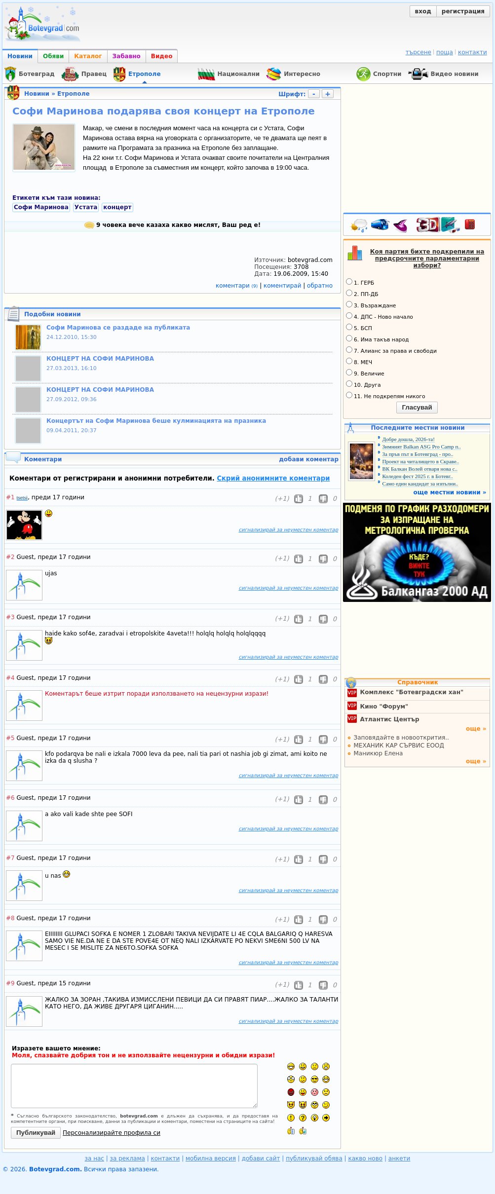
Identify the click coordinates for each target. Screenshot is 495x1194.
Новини (20, 56)
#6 (10, 797)
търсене (418, 52)
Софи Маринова (41, 207)
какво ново (365, 1158)
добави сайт (261, 1158)
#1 (10, 497)
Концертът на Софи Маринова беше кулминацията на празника (156, 420)
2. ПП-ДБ (362, 294)
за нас (94, 1158)
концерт (117, 207)
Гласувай (417, 407)
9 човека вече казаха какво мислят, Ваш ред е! (172, 225)
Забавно (127, 56)
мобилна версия (211, 1158)
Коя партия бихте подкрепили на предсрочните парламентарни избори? (427, 258)
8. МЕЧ (359, 362)
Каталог (88, 56)
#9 (10, 983)
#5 (10, 738)
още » (476, 728)
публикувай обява (314, 1158)
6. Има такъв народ (377, 339)
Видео (162, 56)
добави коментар (309, 459)
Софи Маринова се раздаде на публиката (118, 327)
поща (444, 52)
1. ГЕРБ (360, 282)
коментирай (283, 285)
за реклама (127, 1158)
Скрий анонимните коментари (273, 478)
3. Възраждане (371, 305)
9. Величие (365, 373)
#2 (10, 557)
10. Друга (363, 384)
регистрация (463, 11)
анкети (399, 1158)
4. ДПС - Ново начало (379, 316)
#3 (10, 617)
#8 (10, 918)
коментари (238, 285)
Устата (86, 207)
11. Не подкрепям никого (385, 396)
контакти (472, 52)
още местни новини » (450, 492)
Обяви (53, 56)
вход (423, 11)
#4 (10, 677)
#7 (10, 858)
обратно (320, 285)
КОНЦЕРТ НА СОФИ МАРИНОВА (100, 358)
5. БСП (359, 328)
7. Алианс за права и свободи (391, 350)
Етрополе (73, 93)
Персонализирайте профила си (111, 1132)
